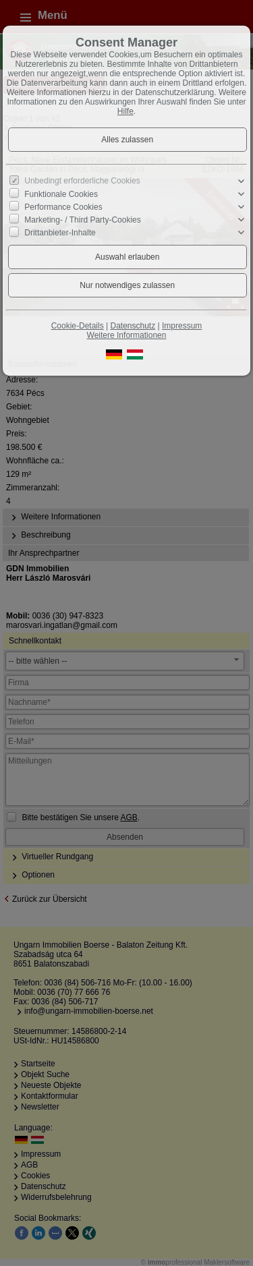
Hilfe (125, 111)
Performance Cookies (63, 207)
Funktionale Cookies (61, 193)
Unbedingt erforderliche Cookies (82, 180)
